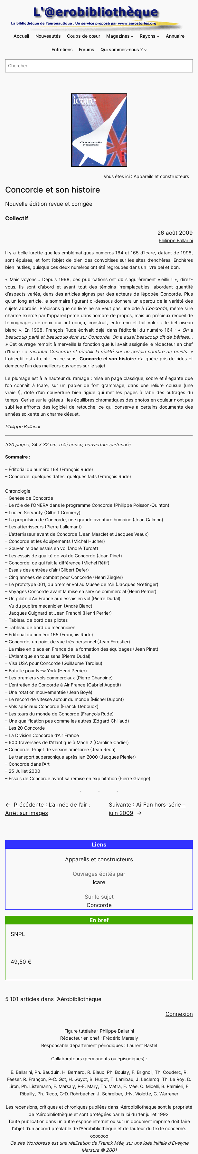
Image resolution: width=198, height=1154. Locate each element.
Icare (149, 252)
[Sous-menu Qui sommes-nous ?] (145, 49)
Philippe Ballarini (176, 240)
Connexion (179, 1014)
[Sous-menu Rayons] (158, 36)
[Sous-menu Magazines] (132, 36)
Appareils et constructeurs (161, 176)
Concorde (99, 905)
